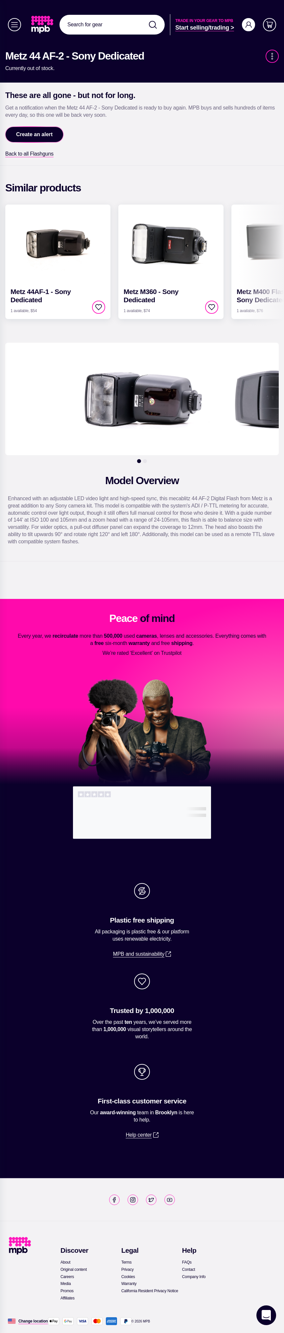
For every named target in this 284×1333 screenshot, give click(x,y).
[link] (42, 25)
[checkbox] (98, 307)
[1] (139, 461)
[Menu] (14, 24)
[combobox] (112, 25)
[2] (145, 461)
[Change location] (33, 1321)
